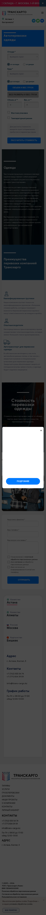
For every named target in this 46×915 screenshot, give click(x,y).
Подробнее (23, 481)
